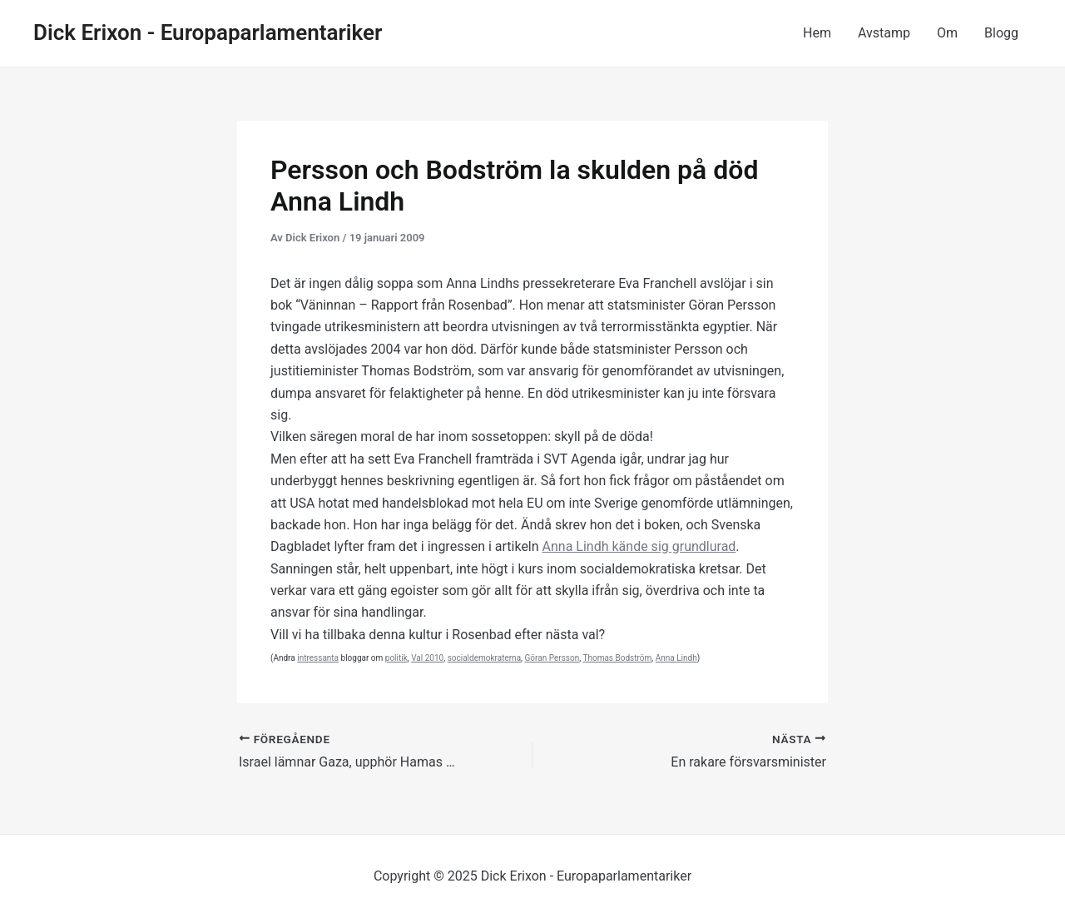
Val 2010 (427, 657)
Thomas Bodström (616, 657)
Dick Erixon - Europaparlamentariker (207, 32)
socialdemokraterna (484, 657)
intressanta (318, 657)
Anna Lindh (676, 657)
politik (396, 657)
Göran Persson (552, 657)
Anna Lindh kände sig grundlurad (639, 546)
